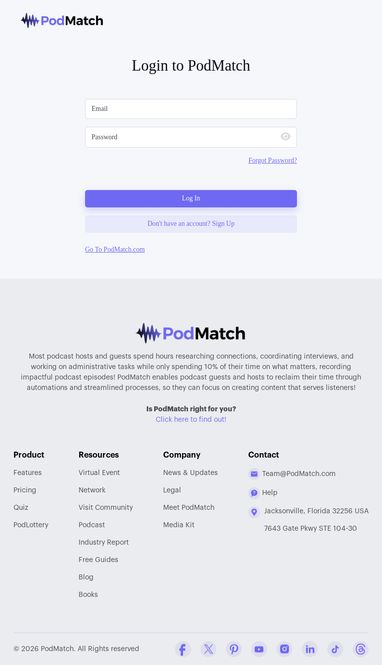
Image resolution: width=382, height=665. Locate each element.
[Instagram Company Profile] (284, 649)
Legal (172, 490)
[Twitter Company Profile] (208, 649)
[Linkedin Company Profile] (310, 649)
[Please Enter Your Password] (179, 137)
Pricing (24, 490)
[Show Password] (285, 137)
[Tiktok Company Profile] (335, 649)
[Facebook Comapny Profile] (183, 649)
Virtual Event (99, 473)
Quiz (20, 507)
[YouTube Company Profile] (259, 649)
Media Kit (178, 525)
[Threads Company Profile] (361, 649)
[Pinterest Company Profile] (234, 649)
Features (27, 473)
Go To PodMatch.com (115, 249)
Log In (191, 198)
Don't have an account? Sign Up (191, 223)
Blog (86, 577)
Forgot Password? (272, 160)
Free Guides (98, 560)
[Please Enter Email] (191, 109)
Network (92, 490)
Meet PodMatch (188, 507)
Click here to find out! (191, 419)
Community (106, 507)
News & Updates (190, 473)
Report (104, 542)
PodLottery (30, 525)
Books (88, 594)
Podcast (92, 525)
